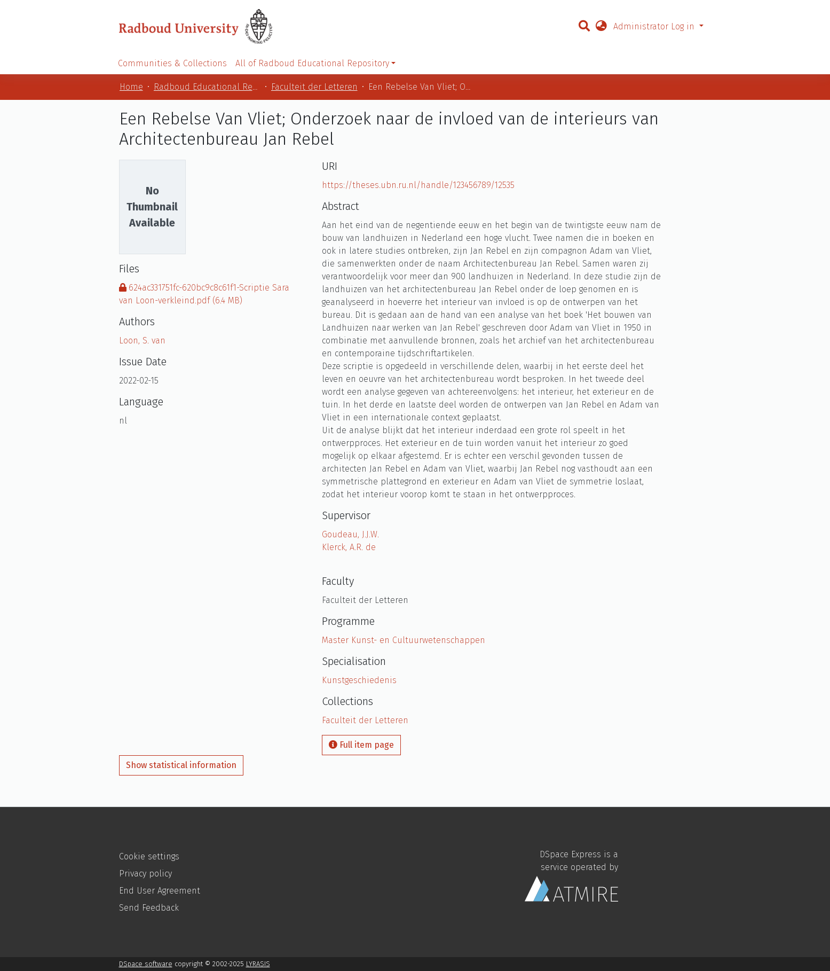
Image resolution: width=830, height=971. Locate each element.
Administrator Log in (655, 26)
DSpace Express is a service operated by (571, 875)
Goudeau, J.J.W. (350, 534)
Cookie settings (149, 856)
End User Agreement (159, 891)
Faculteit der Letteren (314, 87)
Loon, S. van (142, 340)
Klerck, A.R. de (349, 547)
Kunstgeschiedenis (359, 680)
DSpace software (145, 964)
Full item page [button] (361, 745)
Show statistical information (181, 765)
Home (131, 87)
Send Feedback (149, 908)
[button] (601, 26)
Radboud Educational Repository (207, 87)
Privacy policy (145, 873)
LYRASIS (258, 964)
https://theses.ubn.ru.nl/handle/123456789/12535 (418, 185)
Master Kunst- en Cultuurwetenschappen (403, 640)
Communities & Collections (172, 63)
